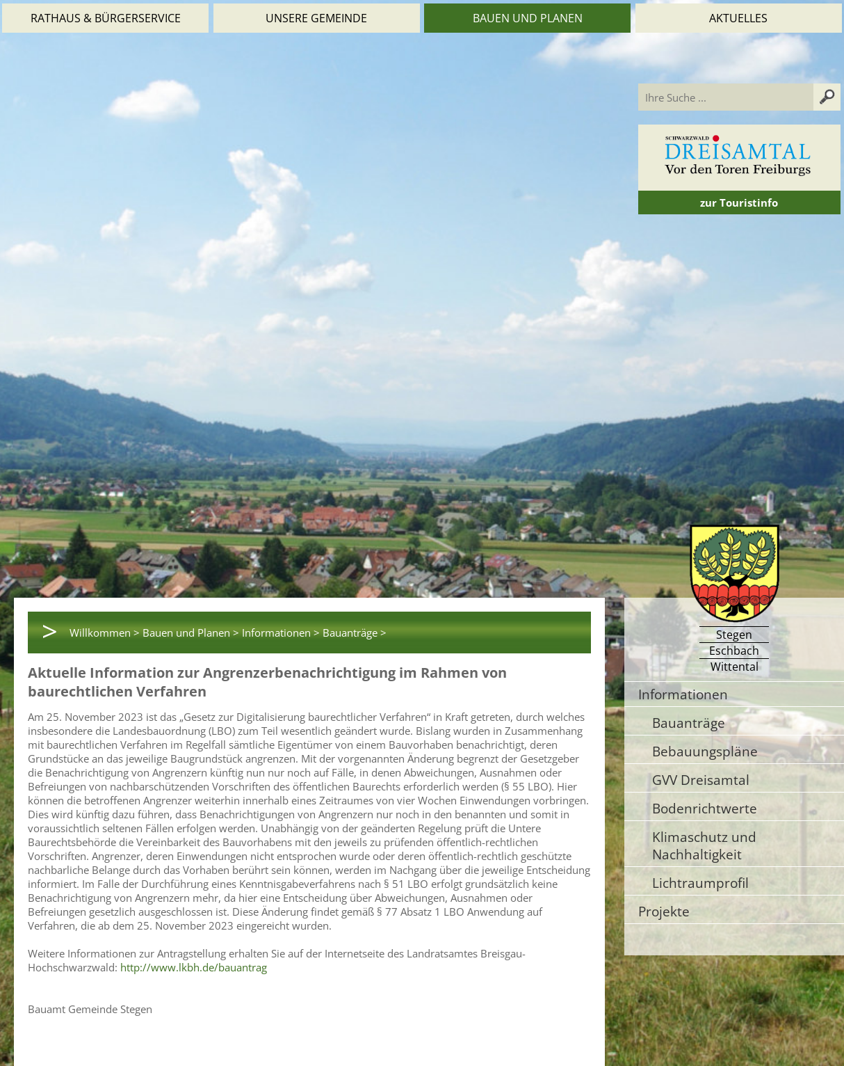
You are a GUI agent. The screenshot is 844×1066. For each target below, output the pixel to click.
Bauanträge (688, 722)
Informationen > (281, 632)
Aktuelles (738, 18)
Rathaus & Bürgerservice (106, 18)
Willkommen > (105, 632)
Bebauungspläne (705, 751)
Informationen (683, 694)
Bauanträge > (355, 632)
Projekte (664, 911)
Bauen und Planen (528, 18)
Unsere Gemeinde (316, 18)
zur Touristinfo (739, 202)
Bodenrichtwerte (704, 808)
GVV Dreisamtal (700, 779)
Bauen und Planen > (191, 632)
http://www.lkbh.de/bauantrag (193, 967)
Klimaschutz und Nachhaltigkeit (704, 845)
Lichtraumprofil (700, 882)
